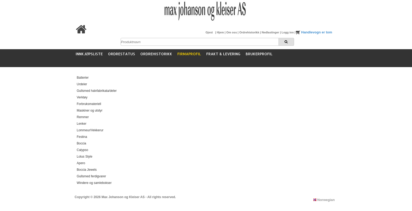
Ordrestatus (121, 54)
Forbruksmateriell (89, 104)
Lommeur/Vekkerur (90, 130)
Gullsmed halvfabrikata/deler (97, 91)
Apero (81, 163)
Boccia (81, 143)
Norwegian (324, 200)
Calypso (82, 150)
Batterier (83, 77)
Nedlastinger (271, 32)
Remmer (83, 117)
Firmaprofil (189, 54)
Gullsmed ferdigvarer (91, 176)
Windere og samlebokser (94, 183)
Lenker (81, 123)
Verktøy (82, 97)
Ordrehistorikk (249, 32)
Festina (82, 137)
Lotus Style (84, 156)
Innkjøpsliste (89, 54)
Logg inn (288, 32)
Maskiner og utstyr (89, 110)
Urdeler (82, 84)
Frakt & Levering (223, 54)
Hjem (221, 32)
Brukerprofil (259, 54)
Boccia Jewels (87, 170)
